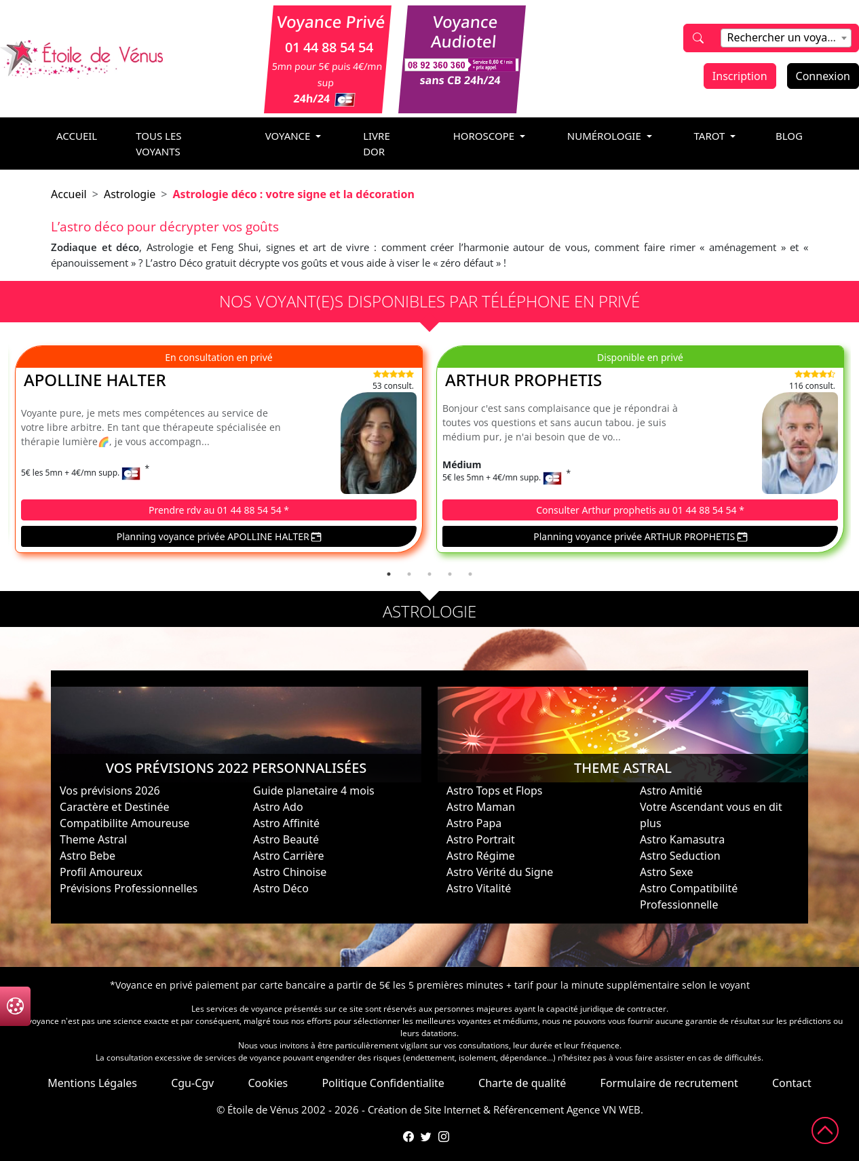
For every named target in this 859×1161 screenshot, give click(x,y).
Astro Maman (480, 806)
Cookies (268, 1083)
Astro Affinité (286, 823)
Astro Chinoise (289, 871)
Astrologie (129, 194)
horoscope (485, 135)
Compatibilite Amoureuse (124, 823)
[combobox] (786, 37)
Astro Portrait (480, 839)
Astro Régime (480, 855)
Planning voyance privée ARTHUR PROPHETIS (640, 536)
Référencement (528, 1109)
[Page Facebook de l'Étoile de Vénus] (408, 1136)
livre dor (376, 143)
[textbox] (785, 37)
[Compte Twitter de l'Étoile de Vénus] (426, 1136)
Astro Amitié (671, 790)
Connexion (823, 76)
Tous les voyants (158, 143)
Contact (792, 1083)
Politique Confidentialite (383, 1083)
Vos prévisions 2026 (110, 790)
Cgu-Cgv (192, 1083)
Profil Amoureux (101, 871)
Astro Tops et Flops (494, 790)
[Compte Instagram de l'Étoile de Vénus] (443, 1136)
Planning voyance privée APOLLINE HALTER (219, 536)
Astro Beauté (286, 839)
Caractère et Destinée (114, 806)
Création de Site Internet (424, 1109)
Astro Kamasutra (682, 839)
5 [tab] (470, 574)
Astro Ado (278, 806)
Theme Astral (93, 839)
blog (789, 135)
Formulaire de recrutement (669, 1083)
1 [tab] (389, 574)
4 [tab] (450, 574)
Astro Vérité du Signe (499, 871)
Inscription (739, 76)
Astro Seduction (680, 855)
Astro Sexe (666, 871)
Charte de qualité (522, 1083)
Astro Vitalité (478, 888)
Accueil (69, 194)
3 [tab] (429, 574)
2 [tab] (409, 574)
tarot (711, 135)
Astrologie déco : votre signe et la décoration (294, 194)
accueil (76, 135)
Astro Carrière (288, 855)
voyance (289, 135)
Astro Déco (281, 888)
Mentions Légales (92, 1083)
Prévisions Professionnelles (128, 888)
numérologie (605, 135)
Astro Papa (473, 823)
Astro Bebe (87, 855)
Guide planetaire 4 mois (314, 790)
